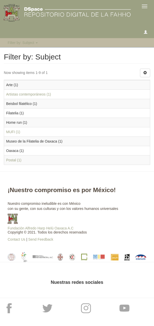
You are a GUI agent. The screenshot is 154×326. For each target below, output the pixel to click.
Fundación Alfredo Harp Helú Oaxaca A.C (40, 228)
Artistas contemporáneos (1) (28, 94)
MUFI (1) (13, 132)
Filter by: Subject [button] (23, 43)
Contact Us (16, 239)
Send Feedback (40, 239)
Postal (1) (13, 160)
